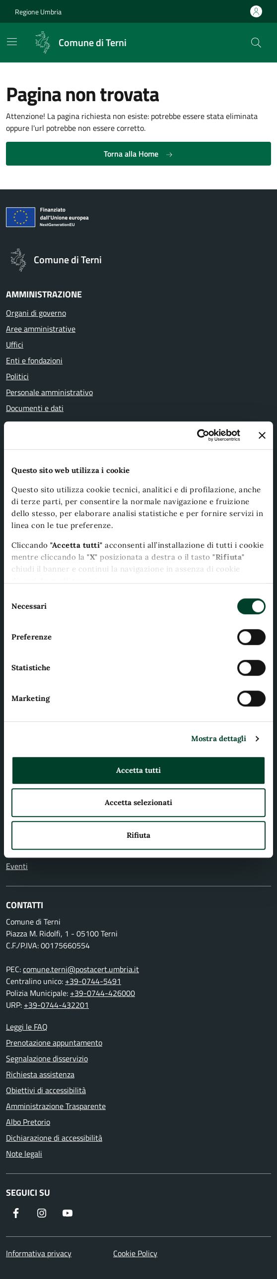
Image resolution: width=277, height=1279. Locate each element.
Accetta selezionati (138, 802)
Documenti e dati (35, 408)
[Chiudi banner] (262, 435)
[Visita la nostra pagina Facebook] (16, 1213)
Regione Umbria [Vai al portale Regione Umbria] (38, 11)
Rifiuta (138, 835)
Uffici (14, 344)
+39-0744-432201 (56, 1005)
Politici (17, 376)
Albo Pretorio (28, 1122)
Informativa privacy (38, 1253)
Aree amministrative (40, 329)
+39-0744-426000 (102, 993)
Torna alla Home (138, 154)
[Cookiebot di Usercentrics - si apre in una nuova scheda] (196, 435)
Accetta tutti (138, 770)
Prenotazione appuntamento (54, 1042)
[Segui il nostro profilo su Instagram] (42, 1213)
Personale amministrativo (49, 392)
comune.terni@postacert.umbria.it (81, 969)
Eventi (17, 866)
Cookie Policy (135, 1253)
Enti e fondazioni (34, 360)
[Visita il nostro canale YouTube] (67, 1213)
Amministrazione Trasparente (56, 1106)
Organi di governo (36, 313)
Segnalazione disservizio (47, 1058)
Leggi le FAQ (27, 1027)
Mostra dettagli (219, 738)
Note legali (24, 1154)
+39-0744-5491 (93, 981)
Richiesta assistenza (40, 1074)
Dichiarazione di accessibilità (54, 1138)
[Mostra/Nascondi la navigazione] (12, 42)
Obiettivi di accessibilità (46, 1090)
